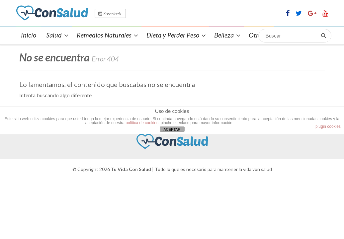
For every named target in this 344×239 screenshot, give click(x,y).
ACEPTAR (171, 129)
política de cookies (142, 122)
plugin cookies (328, 126)
